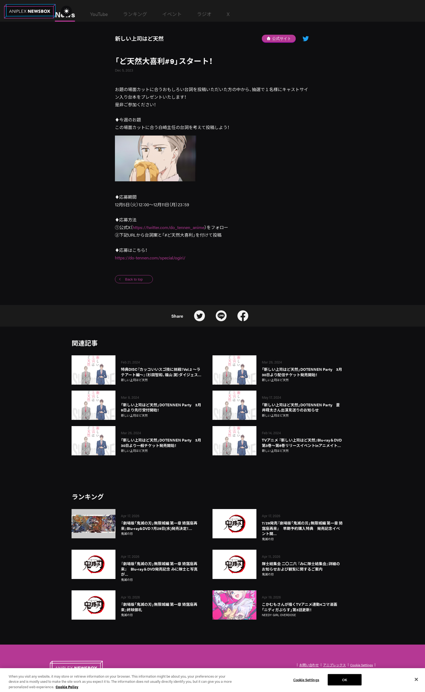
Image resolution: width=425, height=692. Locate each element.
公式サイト (279, 38)
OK (344, 683)
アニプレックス (334, 665)
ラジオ (243, 14)
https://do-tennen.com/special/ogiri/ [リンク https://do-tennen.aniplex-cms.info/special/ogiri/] (150, 258)
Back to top (134, 279)
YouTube (138, 14)
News (104, 14)
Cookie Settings (361, 665)
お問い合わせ (309, 665)
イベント (211, 14)
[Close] (416, 684)
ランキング (174, 14)
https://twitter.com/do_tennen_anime (168, 227)
